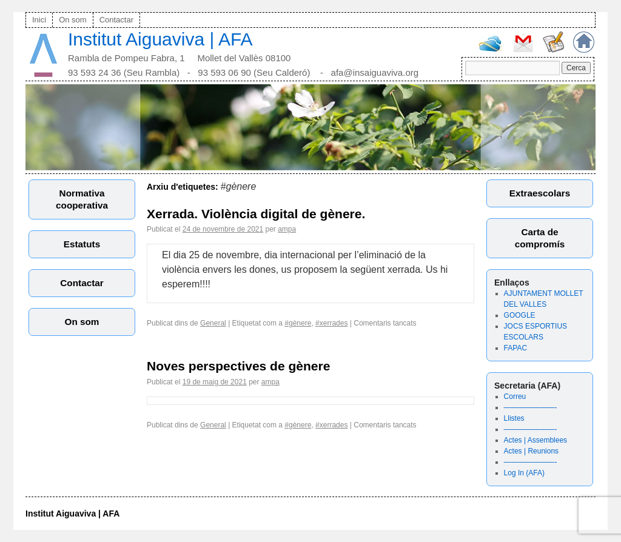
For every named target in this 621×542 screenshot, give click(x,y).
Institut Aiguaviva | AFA (160, 39)
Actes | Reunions (531, 451)
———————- (530, 407)
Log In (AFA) (524, 473)
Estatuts (82, 244)
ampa (287, 229)
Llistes (514, 418)
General (213, 323)
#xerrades (331, 323)
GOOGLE (519, 315)
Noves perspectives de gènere (238, 366)
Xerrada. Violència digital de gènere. (256, 214)
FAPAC (515, 348)
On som (73, 19)
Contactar (116, 19)
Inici (39, 19)
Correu (515, 396)
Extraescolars (539, 193)
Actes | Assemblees (536, 440)
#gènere (297, 323)
